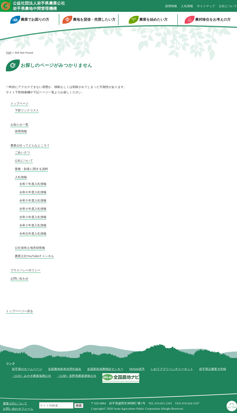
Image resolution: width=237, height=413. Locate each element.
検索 (79, 405)
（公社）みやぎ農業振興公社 (31, 376)
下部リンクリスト (27, 110)
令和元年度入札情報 (33, 233)
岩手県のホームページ (27, 369)
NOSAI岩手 (137, 369)
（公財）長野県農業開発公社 (76, 376)
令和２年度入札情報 (33, 225)
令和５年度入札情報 (33, 200)
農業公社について (15, 403)
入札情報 (187, 6)
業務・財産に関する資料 (31, 169)
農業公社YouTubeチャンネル (34, 256)
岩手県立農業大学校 (212, 369)
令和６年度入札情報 (33, 192)
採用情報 (171, 6)
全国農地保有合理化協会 (64, 369)
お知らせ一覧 (19, 124)
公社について (228, 6)
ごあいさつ (22, 152)
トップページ (19, 103)
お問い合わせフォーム (18, 408)
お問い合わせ (19, 278)
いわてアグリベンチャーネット (172, 369)
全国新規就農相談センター (105, 369)
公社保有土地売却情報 (30, 247)
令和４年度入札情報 (33, 208)
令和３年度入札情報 (33, 217)
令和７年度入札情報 (33, 184)
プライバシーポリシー (25, 270)
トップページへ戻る (19, 311)
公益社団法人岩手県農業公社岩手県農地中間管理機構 (39, 6)
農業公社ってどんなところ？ (30, 145)
